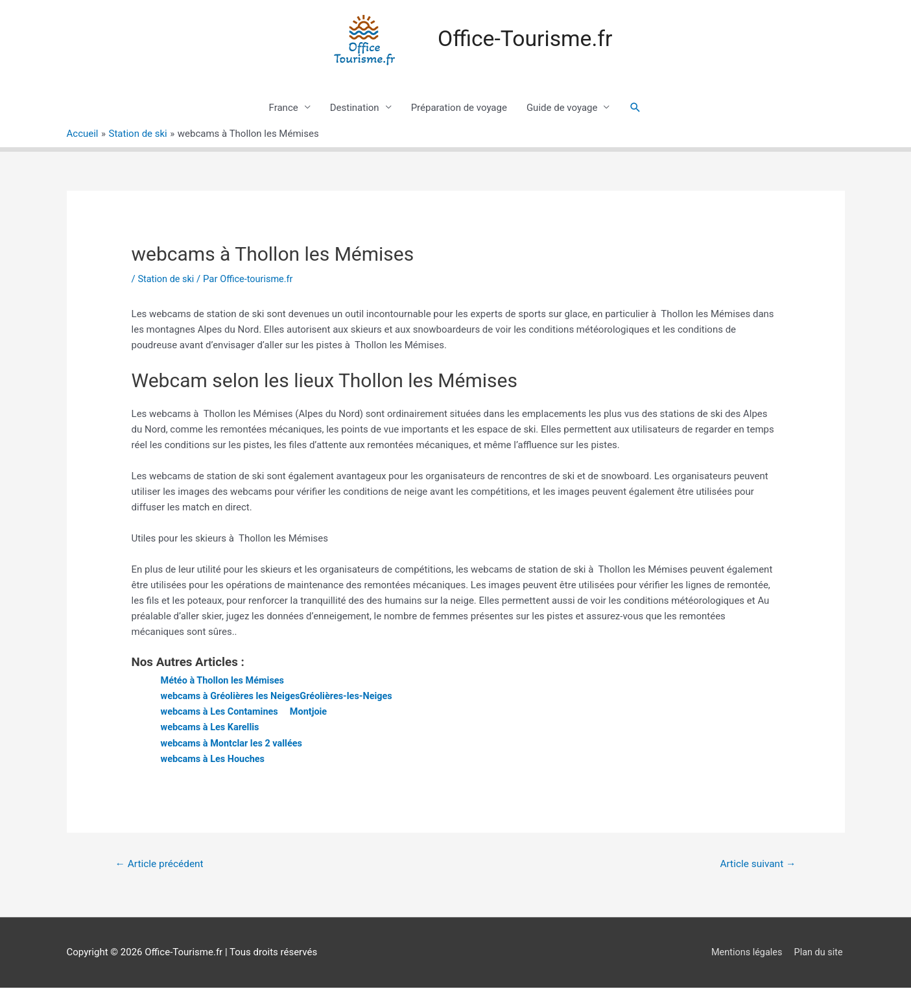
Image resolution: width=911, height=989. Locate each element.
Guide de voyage (562, 108)
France (283, 108)
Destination (354, 108)
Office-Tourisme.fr (525, 39)
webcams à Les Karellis (212, 727)
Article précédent (161, 864)
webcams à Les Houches (215, 759)
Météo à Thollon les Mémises (225, 681)
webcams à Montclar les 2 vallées (234, 743)
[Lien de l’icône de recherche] (635, 108)
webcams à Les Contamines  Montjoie (247, 712)
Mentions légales (745, 953)
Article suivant (755, 864)
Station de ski (166, 279)
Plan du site (819, 953)
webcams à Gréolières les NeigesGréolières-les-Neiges (281, 696)
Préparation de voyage (459, 108)
